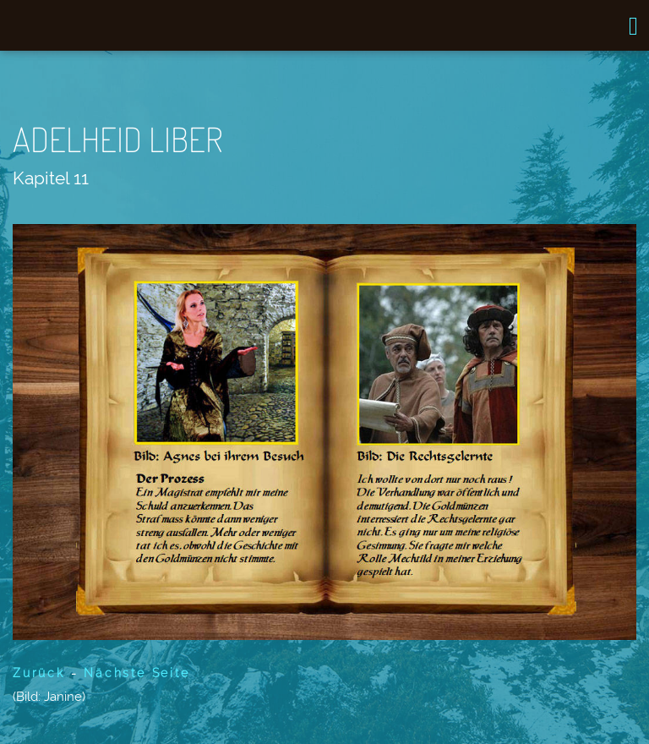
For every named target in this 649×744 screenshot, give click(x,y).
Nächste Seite (133, 673)
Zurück (39, 673)
